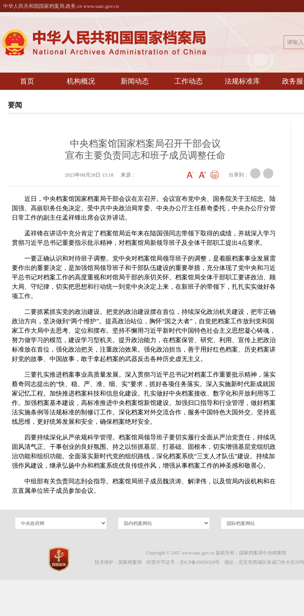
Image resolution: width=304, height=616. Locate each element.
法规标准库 (242, 81)
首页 (27, 81)
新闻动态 (135, 81)
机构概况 (81, 81)
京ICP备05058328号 (199, 562)
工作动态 (188, 81)
